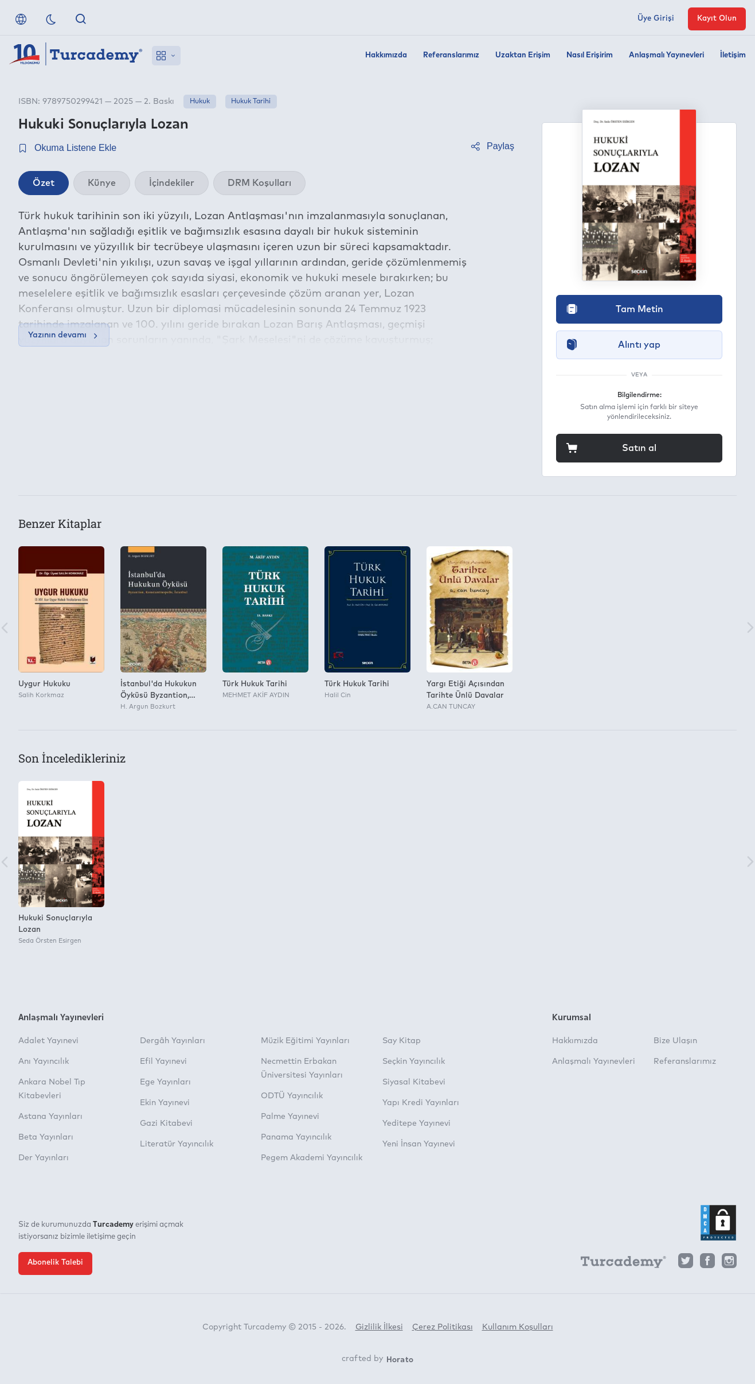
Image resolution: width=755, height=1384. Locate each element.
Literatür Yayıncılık (176, 1144)
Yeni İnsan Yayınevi (418, 1144)
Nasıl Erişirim (589, 55)
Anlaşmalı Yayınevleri (666, 55)
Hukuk (200, 101)
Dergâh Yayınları (172, 1041)
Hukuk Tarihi (251, 101)
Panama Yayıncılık (296, 1137)
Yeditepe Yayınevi (416, 1123)
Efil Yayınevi (163, 1062)
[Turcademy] (618, 1263)
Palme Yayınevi (290, 1117)
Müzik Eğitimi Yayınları (305, 1041)
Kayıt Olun (717, 18)
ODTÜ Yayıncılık (292, 1096)
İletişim (733, 55)
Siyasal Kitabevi (413, 1082)
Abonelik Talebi (55, 1262)
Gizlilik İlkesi (379, 1327)
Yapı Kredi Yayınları (420, 1103)
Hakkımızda (386, 55)
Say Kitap (401, 1041)
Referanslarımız (451, 55)
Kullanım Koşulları (517, 1327)
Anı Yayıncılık (43, 1062)
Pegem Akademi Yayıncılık (311, 1158)
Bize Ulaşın (675, 1041)
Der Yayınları (43, 1158)
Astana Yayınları (50, 1117)
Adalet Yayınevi (48, 1041)
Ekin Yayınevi (165, 1103)
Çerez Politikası (442, 1327)
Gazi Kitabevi (166, 1123)
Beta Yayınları (45, 1137)
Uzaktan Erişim (522, 55)
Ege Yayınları (165, 1082)
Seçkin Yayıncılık (413, 1062)
